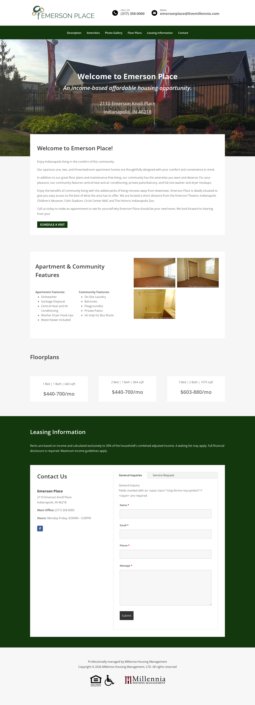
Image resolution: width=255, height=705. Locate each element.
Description (74, 33)
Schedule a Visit (52, 225)
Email (124, 525)
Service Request (163, 475)
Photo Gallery (113, 33)
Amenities (93, 33)
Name (124, 505)
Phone (125, 545)
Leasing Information (160, 33)
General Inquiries (130, 475)
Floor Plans (135, 33)
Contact (183, 33)
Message (126, 565)
